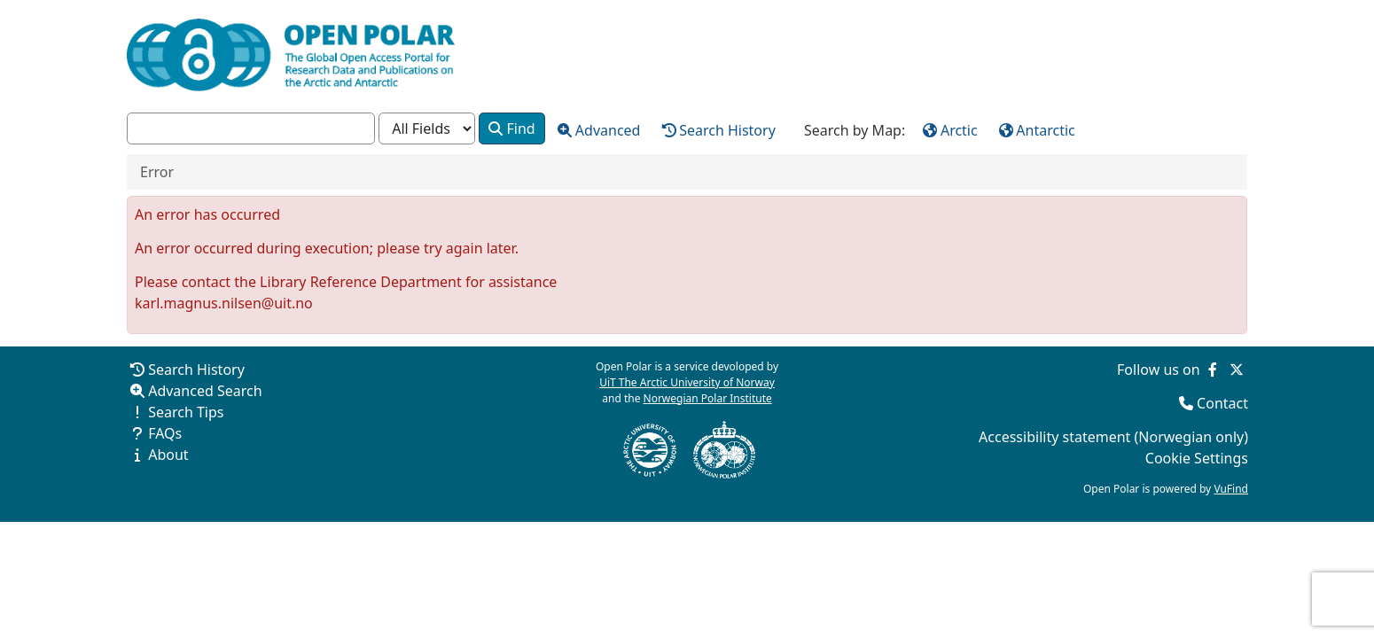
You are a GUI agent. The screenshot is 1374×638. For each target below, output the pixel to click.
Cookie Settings (1196, 458)
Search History (196, 369)
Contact (1222, 403)
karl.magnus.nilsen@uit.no (224, 303)
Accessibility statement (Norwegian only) (1113, 437)
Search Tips (185, 412)
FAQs (165, 433)
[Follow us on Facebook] (1213, 369)
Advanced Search (205, 391)
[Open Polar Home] (291, 55)
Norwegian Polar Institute (708, 398)
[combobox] (251, 129)
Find (511, 128)
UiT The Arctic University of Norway (687, 382)
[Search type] (427, 129)
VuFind (1231, 488)
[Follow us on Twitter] (1236, 369)
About (168, 454)
